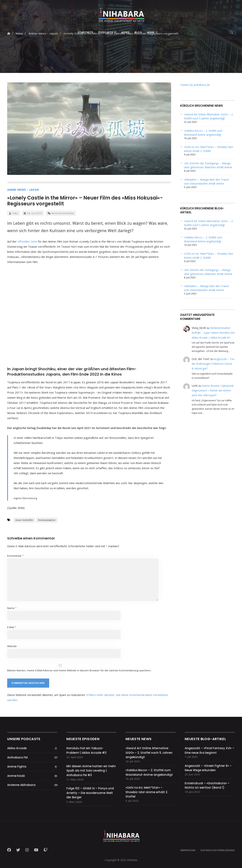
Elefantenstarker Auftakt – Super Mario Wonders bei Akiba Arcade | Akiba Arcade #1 (213, 332)
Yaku (13, 213)
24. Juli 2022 (33, 213)
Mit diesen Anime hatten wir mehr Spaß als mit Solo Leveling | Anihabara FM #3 (91, 770)
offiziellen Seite (27, 241)
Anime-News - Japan (23, 190)
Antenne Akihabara (21, 785)
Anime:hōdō (16, 776)
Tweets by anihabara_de (195, 85)
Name (11, 608)
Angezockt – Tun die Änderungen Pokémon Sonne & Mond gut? (213, 363)
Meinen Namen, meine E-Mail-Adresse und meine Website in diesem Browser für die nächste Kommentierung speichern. (79, 670)
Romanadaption (46, 520)
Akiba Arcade (17, 748)
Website (12, 646)
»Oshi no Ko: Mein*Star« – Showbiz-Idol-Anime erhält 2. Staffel (147, 792)
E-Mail (11, 627)
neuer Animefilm (24, 520)
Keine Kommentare (61, 213)
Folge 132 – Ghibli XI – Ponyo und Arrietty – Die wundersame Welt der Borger (90, 792)
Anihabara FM (17, 757)
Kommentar (15, 555)
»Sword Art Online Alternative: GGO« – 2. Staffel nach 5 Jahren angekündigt (149, 752)
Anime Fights (16, 767)
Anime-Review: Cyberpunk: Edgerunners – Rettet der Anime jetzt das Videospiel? (213, 390)
